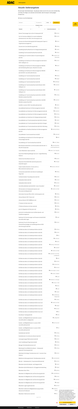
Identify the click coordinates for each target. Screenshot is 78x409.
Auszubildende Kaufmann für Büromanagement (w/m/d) (32, 108)
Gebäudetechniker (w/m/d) (25, 180)
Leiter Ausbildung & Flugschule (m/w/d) (28, 342)
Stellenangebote (22, 2)
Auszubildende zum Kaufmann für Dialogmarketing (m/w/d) (32, 117)
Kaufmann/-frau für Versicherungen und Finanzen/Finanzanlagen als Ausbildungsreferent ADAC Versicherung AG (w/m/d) (31, 224)
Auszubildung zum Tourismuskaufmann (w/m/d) (30, 142)
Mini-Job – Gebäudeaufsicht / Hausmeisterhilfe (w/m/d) (31, 361)
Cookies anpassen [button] (63, 404)
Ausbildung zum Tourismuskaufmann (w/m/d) (29, 75)
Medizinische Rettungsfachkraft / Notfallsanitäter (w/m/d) (32, 358)
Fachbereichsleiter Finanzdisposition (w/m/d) (29, 177)
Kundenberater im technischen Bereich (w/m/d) (29, 336)
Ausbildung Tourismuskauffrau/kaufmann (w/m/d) (30, 52)
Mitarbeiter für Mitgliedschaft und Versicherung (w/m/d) (31, 373)
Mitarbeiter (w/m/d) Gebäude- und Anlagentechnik (30, 364)
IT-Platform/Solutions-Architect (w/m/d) (28, 206)
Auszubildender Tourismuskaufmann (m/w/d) (29, 134)
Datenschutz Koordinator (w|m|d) (27, 158)
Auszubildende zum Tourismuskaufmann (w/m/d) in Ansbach (33, 120)
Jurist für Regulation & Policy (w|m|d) (27, 209)
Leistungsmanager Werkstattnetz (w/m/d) (28, 339)
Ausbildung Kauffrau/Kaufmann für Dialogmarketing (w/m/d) (33, 49)
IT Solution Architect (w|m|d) (25, 203)
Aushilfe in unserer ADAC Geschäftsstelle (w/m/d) (30, 105)
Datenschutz (29, 407)
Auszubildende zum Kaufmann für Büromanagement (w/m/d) (33, 111)
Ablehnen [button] (71, 404)
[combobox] (48, 23)
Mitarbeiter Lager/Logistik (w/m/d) (26, 385)
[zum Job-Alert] (75, 24)
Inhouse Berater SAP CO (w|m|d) (26, 197)
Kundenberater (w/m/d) (24, 333)
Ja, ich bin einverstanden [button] (67, 402)
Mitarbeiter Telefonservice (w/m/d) (27, 393)
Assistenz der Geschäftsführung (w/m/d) (28, 46)
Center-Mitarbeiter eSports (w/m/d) (27, 150)
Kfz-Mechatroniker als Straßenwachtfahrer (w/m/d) (30, 229)
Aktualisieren (56, 22)
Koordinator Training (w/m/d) (25, 314)
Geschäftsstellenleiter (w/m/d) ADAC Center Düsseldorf (31, 186)
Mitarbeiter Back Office (24, 370)
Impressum (37, 407)
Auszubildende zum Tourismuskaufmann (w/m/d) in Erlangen (33, 123)
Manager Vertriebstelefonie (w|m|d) (27, 345)
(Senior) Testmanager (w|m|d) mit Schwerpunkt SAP (31, 33)
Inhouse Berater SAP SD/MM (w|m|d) (27, 200)
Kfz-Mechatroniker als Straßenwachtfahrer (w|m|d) (30, 299)
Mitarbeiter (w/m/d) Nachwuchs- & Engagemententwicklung (32, 367)
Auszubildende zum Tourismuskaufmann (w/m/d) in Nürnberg (33, 126)
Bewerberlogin (21, 407)
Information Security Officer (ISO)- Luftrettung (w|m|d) (31, 194)
